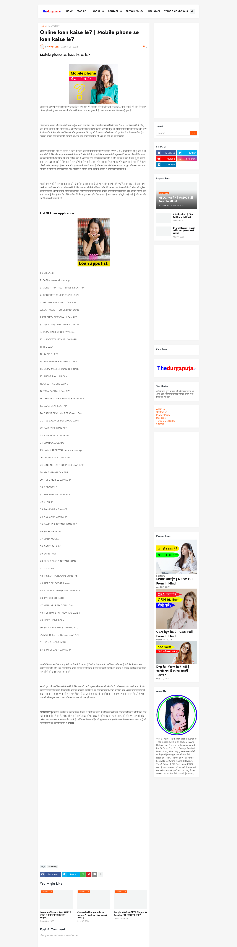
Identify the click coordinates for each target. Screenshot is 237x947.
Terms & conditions (176, 11)
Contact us (161, 412)
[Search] (173, 133)
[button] (192, 11)
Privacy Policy (163, 415)
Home (69, 11)
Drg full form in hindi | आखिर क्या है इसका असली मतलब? (184, 230)
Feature (81, 11)
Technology (54, 26)
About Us (98, 11)
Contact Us (115, 11)
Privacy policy (134, 11)
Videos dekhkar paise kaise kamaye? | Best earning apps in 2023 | (92, 915)
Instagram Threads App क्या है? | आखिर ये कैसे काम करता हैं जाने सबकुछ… (55, 915)
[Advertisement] (176, 70)
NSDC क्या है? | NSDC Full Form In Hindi (174, 581)
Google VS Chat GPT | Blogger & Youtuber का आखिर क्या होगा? (130, 913)
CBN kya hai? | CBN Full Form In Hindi (183, 215)
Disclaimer (154, 11)
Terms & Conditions (165, 421)
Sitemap (160, 423)
